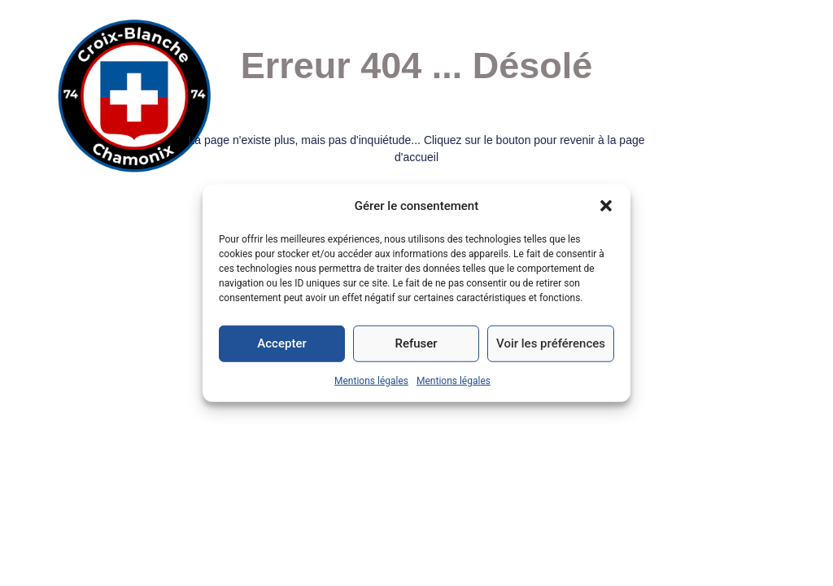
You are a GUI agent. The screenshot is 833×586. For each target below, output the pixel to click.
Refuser (416, 343)
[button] (606, 206)
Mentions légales (371, 380)
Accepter (281, 343)
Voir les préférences (550, 343)
